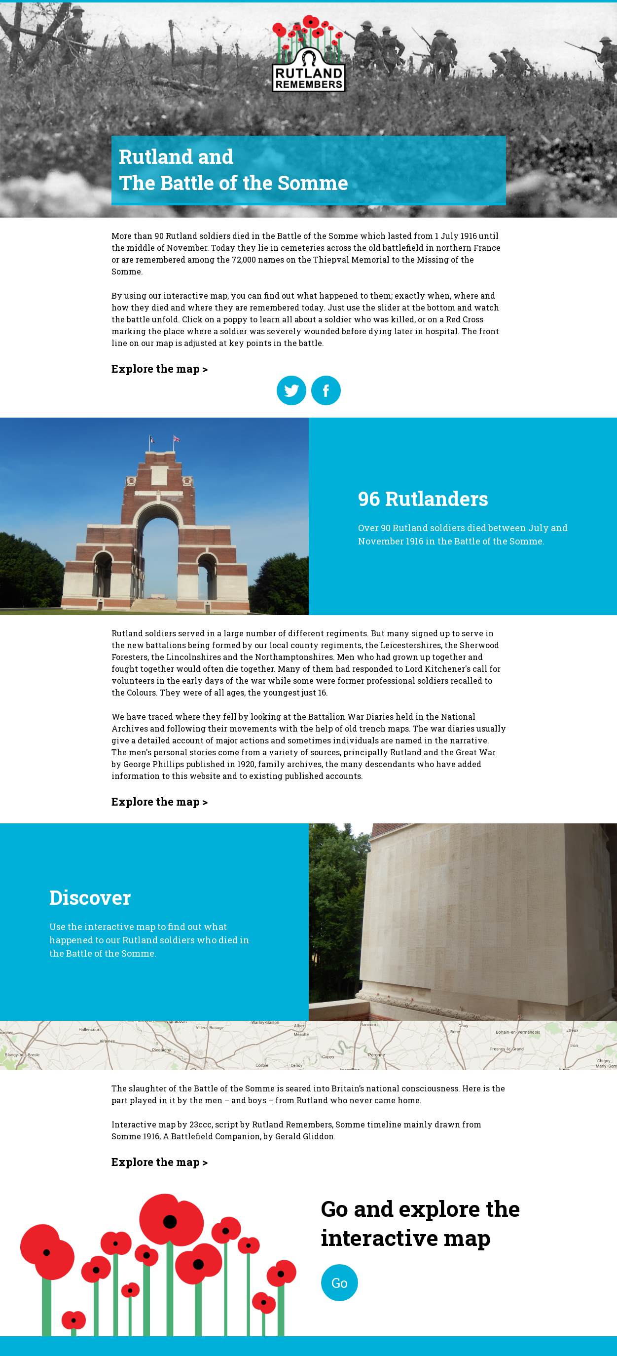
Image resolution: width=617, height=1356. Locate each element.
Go (339, 1283)
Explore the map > (159, 368)
